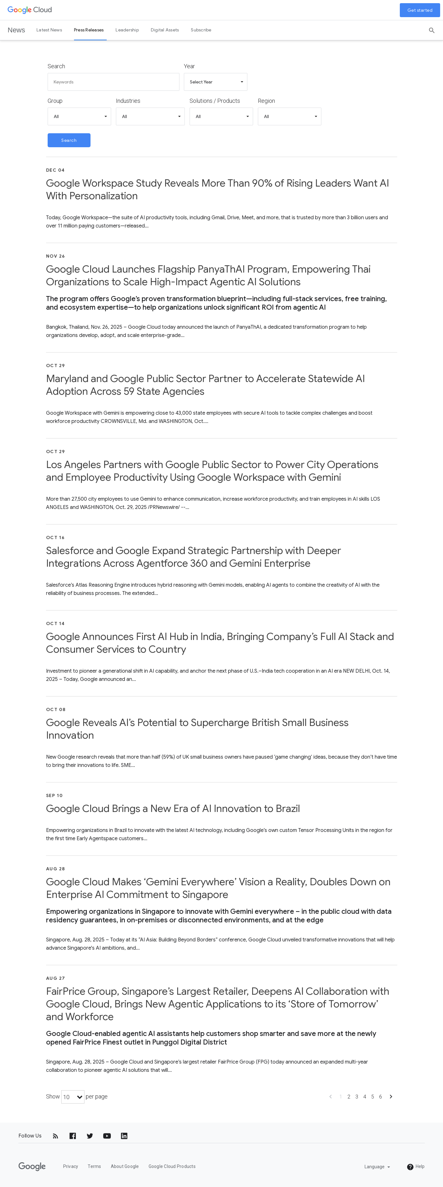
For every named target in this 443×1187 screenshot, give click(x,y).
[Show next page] (391, 1099)
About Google (125, 1166)
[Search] (432, 28)
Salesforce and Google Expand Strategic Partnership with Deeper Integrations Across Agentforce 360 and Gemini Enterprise (193, 557)
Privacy (70, 1166)
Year (189, 66)
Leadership (127, 30)
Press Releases (89, 30)
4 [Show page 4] (364, 1097)
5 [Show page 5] (372, 1097)
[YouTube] (107, 1136)
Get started (420, 10)
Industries (128, 100)
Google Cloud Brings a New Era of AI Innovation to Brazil (173, 808)
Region (266, 100)
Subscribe (201, 30)
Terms (94, 1166)
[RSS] (56, 1136)
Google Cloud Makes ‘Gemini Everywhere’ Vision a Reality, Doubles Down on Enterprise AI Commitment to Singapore (218, 888)
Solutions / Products (215, 100)
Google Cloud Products (172, 1166)
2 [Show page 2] (348, 1097)
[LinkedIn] (124, 1136)
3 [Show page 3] (356, 1097)
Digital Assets (165, 30)
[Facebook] (73, 1136)
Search (56, 66)
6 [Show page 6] (380, 1097)
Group (55, 100)
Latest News (49, 30)
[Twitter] (90, 1136)
